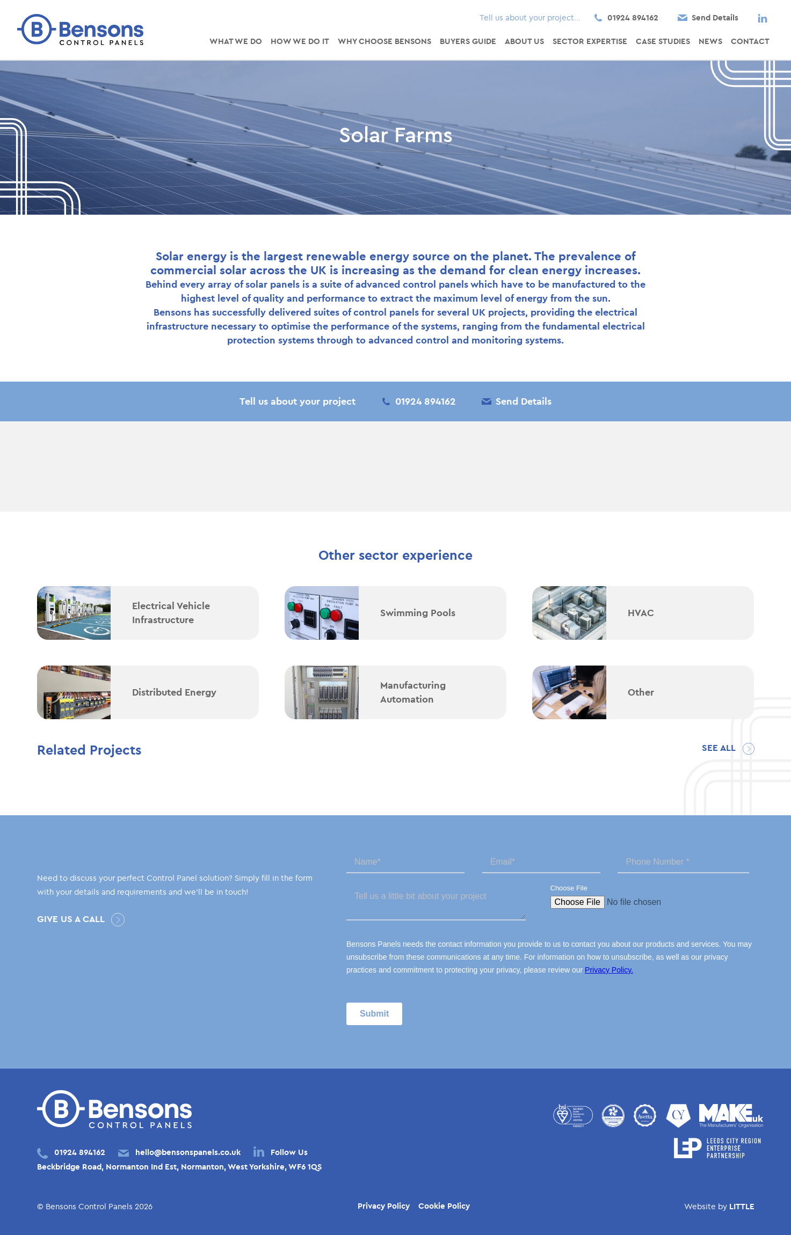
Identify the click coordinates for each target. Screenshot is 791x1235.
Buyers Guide (468, 41)
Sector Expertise (590, 41)
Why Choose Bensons (384, 41)
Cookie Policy (444, 1206)
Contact (750, 41)
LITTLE (741, 1206)
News (710, 41)
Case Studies (663, 41)
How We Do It (300, 41)
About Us (524, 41)
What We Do (235, 41)
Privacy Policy (384, 1206)
